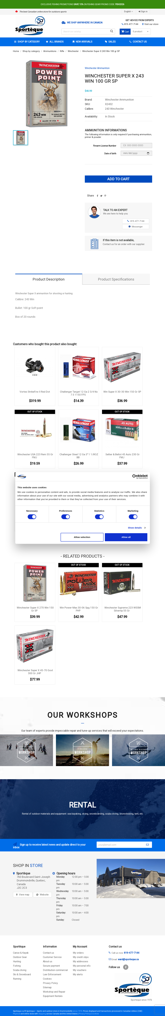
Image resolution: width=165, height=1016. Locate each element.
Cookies (47, 978)
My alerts (78, 974)
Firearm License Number (104, 146)
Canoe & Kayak (21, 952)
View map (24, 894)
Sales (112, 41)
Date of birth (110, 153)
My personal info (82, 965)
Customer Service (52, 957)
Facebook (125, 967)
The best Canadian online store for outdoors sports (42, 11)
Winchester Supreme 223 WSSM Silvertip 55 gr (122, 609)
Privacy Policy (50, 983)
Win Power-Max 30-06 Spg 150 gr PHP (79, 609)
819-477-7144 (131, 24)
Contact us (48, 952)
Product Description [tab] (49, 279)
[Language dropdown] (129, 11)
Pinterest (105, 197)
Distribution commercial (55, 970)
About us (47, 961)
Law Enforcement (52, 974)
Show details (135, 527)
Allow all (126, 537)
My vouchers (79, 970)
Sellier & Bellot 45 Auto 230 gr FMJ (122, 456)
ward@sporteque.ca (128, 959)
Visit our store (151, 24)
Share (97, 197)
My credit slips (81, 957)
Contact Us (139, 41)
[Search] (88, 31)
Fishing (17, 965)
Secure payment (51, 965)
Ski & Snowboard (22, 974)
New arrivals (83, 41)
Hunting (17, 961)
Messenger (135, 226)
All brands (56, 41)
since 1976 (77, 1011)
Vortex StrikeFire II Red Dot (35, 391)
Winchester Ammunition (97, 68)
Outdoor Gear (20, 957)
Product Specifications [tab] (116, 279)
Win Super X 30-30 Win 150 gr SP (122, 391)
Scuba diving (19, 970)
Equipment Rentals (53, 996)
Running (17, 978)
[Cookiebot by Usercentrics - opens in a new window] (134, 476)
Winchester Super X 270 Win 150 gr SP (35, 609)
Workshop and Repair (54, 991)
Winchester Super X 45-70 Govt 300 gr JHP (35, 672)
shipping (42, 1014)
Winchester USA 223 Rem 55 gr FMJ (35, 456)
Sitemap (47, 987)
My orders (78, 952)
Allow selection (82, 537)
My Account (80, 946)
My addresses (80, 961)
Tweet (101, 197)
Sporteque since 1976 (141, 1000)
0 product (141, 31)
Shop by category (28, 41)
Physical (16, 1014)
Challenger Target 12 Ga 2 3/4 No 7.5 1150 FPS (79, 393)
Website (44, 894)
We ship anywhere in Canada (84, 22)
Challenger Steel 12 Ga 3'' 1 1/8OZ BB (79, 456)
